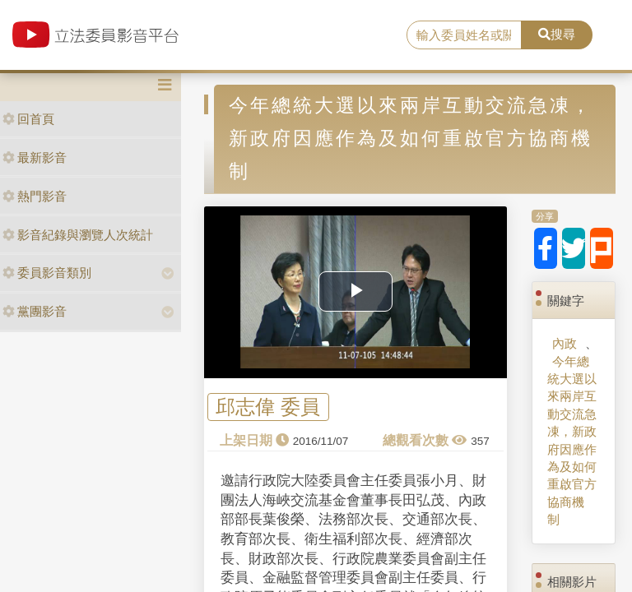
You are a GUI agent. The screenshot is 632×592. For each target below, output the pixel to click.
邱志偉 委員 (268, 407)
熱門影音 (34, 196)
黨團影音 (34, 311)
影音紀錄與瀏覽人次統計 (77, 235)
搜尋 (556, 34)
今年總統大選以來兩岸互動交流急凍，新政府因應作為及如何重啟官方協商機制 (572, 440)
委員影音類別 (46, 273)
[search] (464, 35)
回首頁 (28, 119)
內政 (564, 343)
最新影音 (34, 157)
